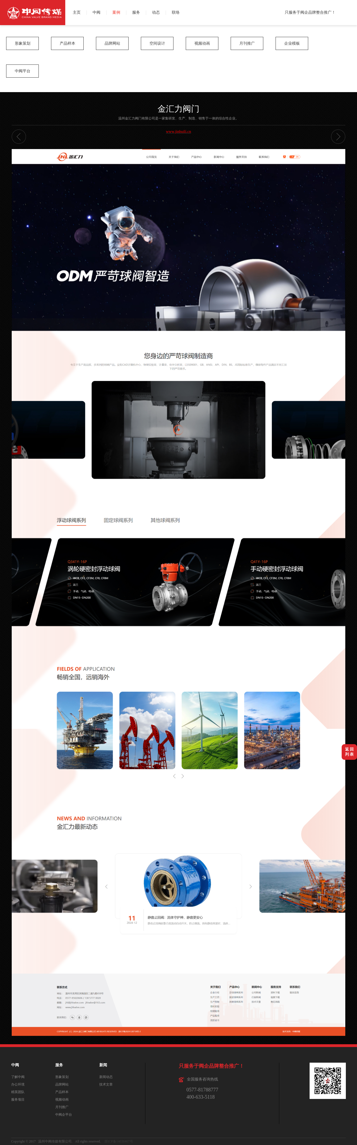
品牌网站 (112, 43)
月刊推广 (247, 43)
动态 (156, 13)
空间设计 (157, 43)
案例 (116, 13)
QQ (350, 19)
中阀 (96, 13)
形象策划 (22, 43)
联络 (176, 13)
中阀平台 (22, 71)
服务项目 (18, 1099)
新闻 (103, 1065)
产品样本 (67, 43)
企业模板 (292, 43)
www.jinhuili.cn (178, 132)
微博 (350, 6)
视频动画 (202, 43)
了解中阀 (18, 1077)
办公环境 (18, 1084)
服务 (136, 13)
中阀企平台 (63, 1115)
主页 (77, 13)
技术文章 (106, 1084)
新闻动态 (106, 1077)
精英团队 (18, 1092)
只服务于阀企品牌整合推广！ (310, 12)
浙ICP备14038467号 (118, 1141)
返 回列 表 (349, 751)
